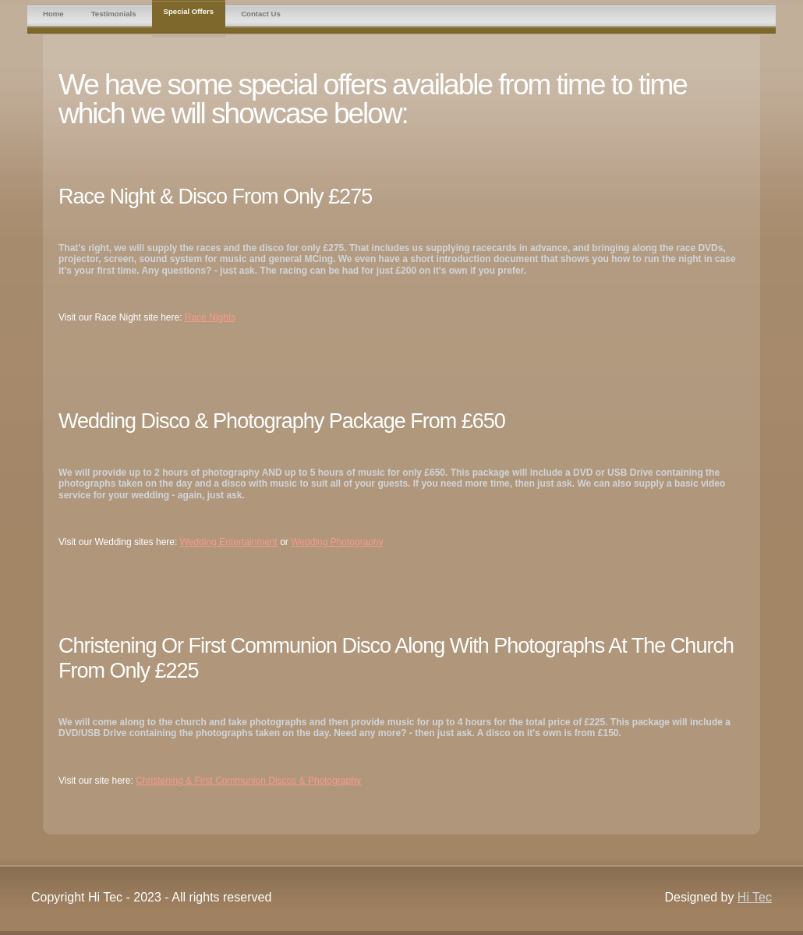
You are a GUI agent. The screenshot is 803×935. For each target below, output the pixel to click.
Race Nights (210, 317)
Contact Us (261, 13)
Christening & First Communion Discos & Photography (248, 780)
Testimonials (113, 13)
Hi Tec (755, 897)
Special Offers (189, 11)
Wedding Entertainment (229, 542)
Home (53, 13)
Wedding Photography (337, 542)
